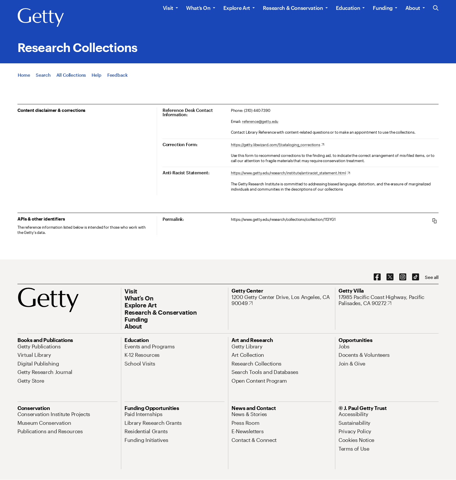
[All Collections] (71, 75)
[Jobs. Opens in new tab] (344, 346)
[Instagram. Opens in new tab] (402, 277)
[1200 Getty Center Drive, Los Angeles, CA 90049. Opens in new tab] (281, 300)
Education (348, 8)
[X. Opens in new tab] (389, 277)
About (412, 8)
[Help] (96, 75)
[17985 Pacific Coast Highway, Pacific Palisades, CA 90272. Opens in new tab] (389, 300)
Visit (168, 8)
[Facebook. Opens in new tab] (377, 277)
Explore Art (236, 8)
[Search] (43, 75)
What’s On (198, 8)
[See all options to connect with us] (432, 277)
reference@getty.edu (260, 121)
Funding (382, 8)
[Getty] (40, 17)
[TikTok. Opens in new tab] (415, 277)
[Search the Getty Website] (436, 8)
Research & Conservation (293, 8)
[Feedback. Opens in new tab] (117, 75)
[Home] (24, 75)
